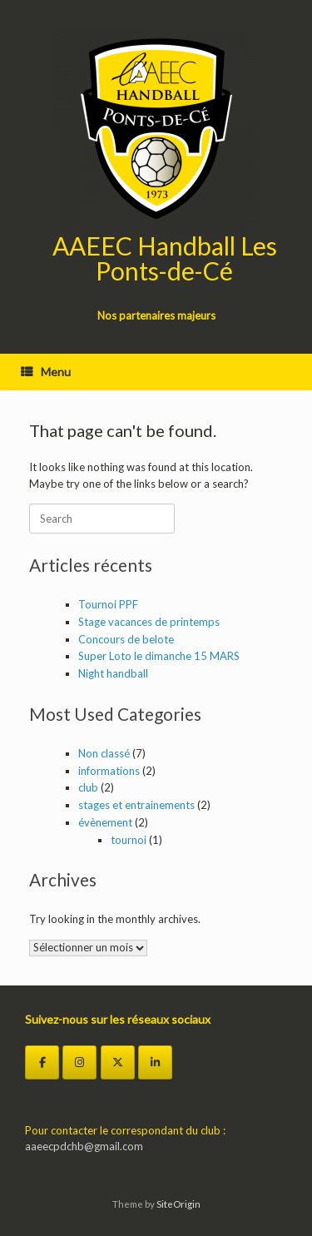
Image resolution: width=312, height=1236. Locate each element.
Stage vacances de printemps (149, 621)
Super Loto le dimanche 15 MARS (159, 656)
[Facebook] (42, 1062)
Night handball (113, 673)
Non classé (104, 753)
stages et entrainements (136, 805)
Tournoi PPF (108, 604)
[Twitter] (118, 1062)
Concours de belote (126, 639)
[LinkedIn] (155, 1062)
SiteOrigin (178, 1204)
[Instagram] (79, 1062)
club (88, 787)
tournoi (128, 839)
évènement (105, 822)
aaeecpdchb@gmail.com (84, 1146)
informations (109, 770)
